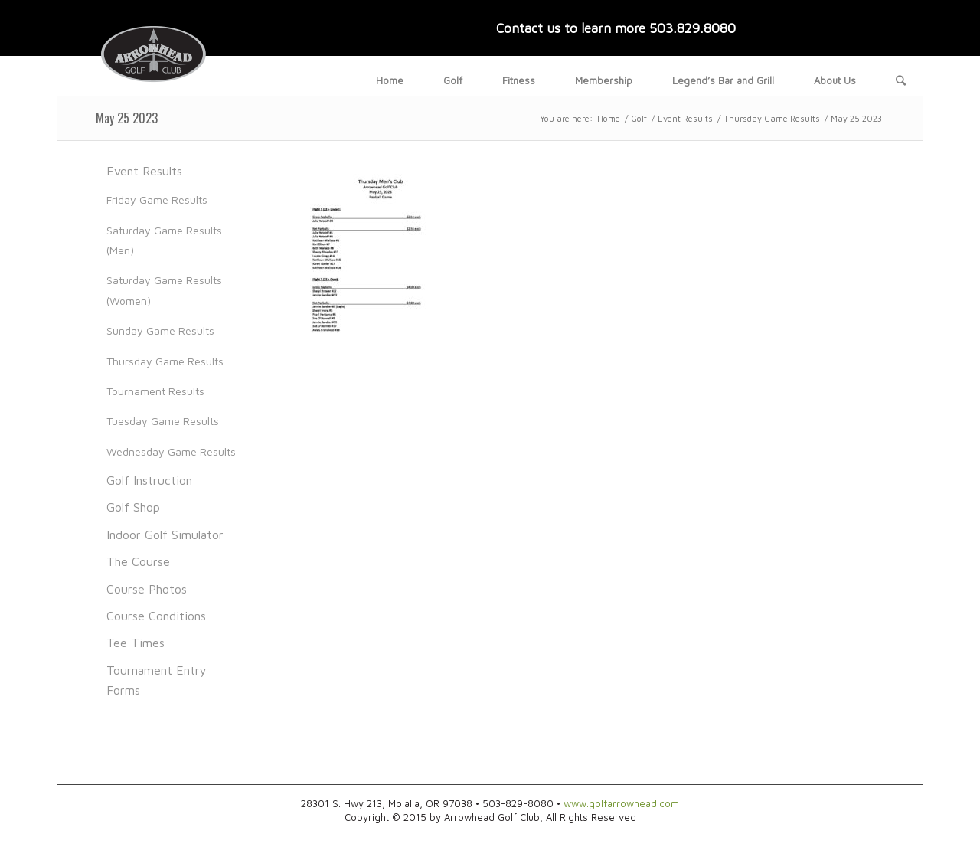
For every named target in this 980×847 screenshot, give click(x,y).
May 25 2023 (127, 118)
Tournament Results (155, 390)
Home (608, 118)
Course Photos (146, 589)
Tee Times (135, 642)
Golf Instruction (149, 480)
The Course (138, 561)
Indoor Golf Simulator (165, 534)
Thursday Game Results (772, 118)
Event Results (685, 118)
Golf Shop (133, 507)
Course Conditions (156, 616)
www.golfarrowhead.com (621, 803)
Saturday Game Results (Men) (164, 240)
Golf (639, 118)
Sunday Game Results (160, 330)
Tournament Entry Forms (156, 680)
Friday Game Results (156, 199)
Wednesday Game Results (171, 451)
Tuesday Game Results (162, 420)
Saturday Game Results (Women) (164, 289)
